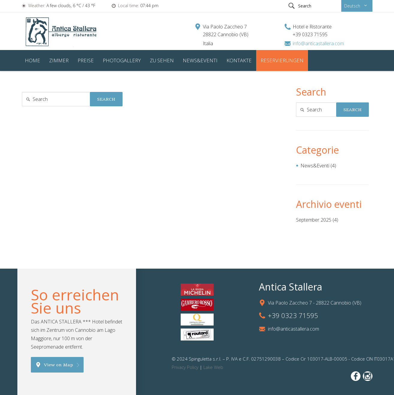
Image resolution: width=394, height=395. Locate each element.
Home (32, 60)
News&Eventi (200, 60)
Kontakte (239, 60)
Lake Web (213, 367)
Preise (86, 60)
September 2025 (313, 220)
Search (106, 99)
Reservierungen (282, 60)
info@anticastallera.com (318, 43)
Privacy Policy (185, 367)
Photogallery (122, 60)
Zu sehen (162, 60)
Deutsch (352, 6)
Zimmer (59, 60)
